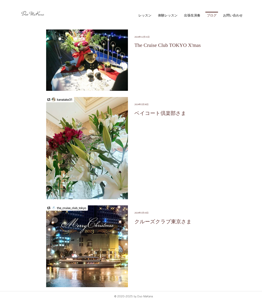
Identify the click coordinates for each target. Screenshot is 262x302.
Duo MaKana (33, 14)
